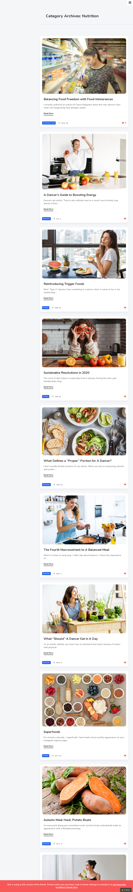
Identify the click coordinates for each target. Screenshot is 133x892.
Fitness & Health (16, 70)
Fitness (47, 304)
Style (9, 48)
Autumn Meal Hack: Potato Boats (69, 811)
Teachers (12, 77)
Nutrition (48, 216)
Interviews (12, 62)
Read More (50, 112)
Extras (10, 84)
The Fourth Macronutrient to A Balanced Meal (78, 544)
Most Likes (52, 29)
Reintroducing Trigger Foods (65, 281)
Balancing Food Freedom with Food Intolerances (79, 98)
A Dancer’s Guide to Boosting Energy (71, 193)
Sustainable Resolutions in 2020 (68, 369)
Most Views (69, 29)
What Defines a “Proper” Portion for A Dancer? (79, 456)
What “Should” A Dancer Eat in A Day (72, 632)
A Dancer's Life (50, 122)
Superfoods (53, 724)
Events (10, 55)
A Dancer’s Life (15, 41)
